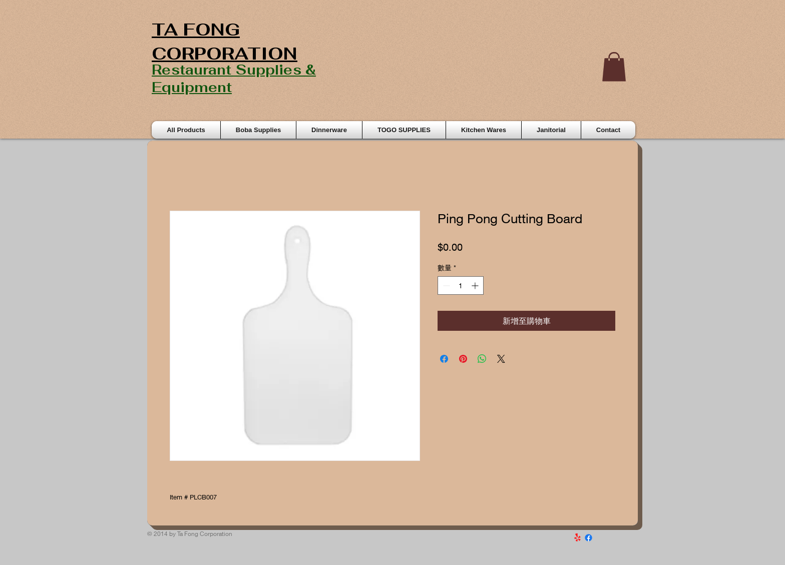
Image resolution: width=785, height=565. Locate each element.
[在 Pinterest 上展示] (463, 359)
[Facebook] (588, 537)
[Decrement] (445, 285)
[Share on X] (501, 359)
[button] (614, 67)
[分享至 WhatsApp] (482, 359)
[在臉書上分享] (444, 359)
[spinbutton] (461, 285)
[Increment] (476, 285)
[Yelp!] (577, 537)
